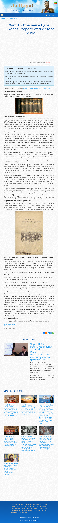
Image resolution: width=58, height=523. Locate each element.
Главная (3, 18)
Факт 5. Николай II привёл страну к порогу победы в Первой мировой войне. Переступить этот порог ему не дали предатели (10, 441)
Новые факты (13, 18)
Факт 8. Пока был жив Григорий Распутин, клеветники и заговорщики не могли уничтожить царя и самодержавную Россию (11, 469)
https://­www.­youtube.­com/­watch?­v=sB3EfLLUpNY (37, 88)
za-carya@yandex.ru (32, 517)
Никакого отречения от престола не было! (40, 359)
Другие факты (9, 325)
